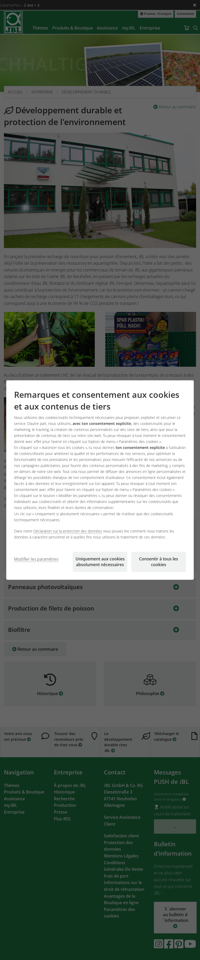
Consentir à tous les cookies (158, 561)
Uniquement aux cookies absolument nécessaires (100, 561)
